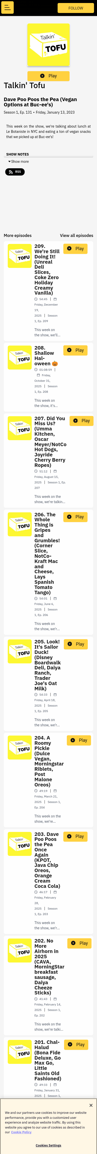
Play (48, 75)
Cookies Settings (48, 1148)
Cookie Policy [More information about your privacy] (21, 1134)
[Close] (91, 1107)
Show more (18, 162)
